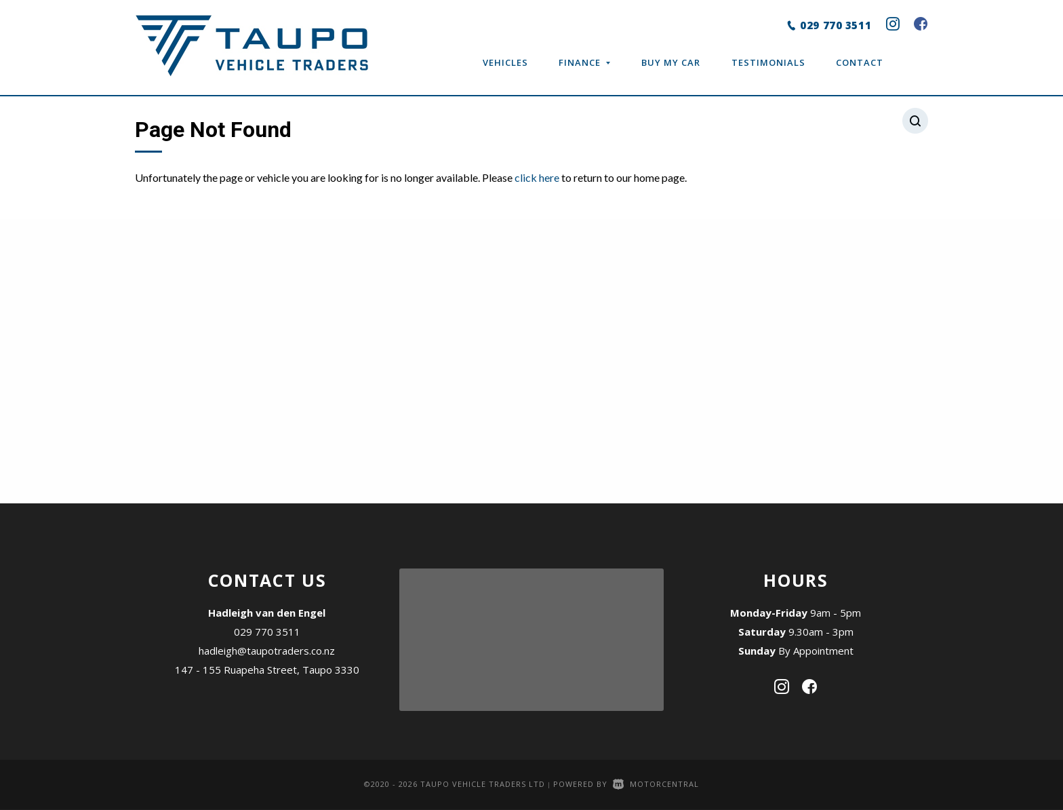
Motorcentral (656, 784)
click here (537, 177)
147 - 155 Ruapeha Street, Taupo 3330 (267, 669)
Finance (584, 62)
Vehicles (505, 62)
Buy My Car (670, 62)
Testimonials (768, 62)
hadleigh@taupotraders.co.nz (267, 650)
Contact (859, 62)
